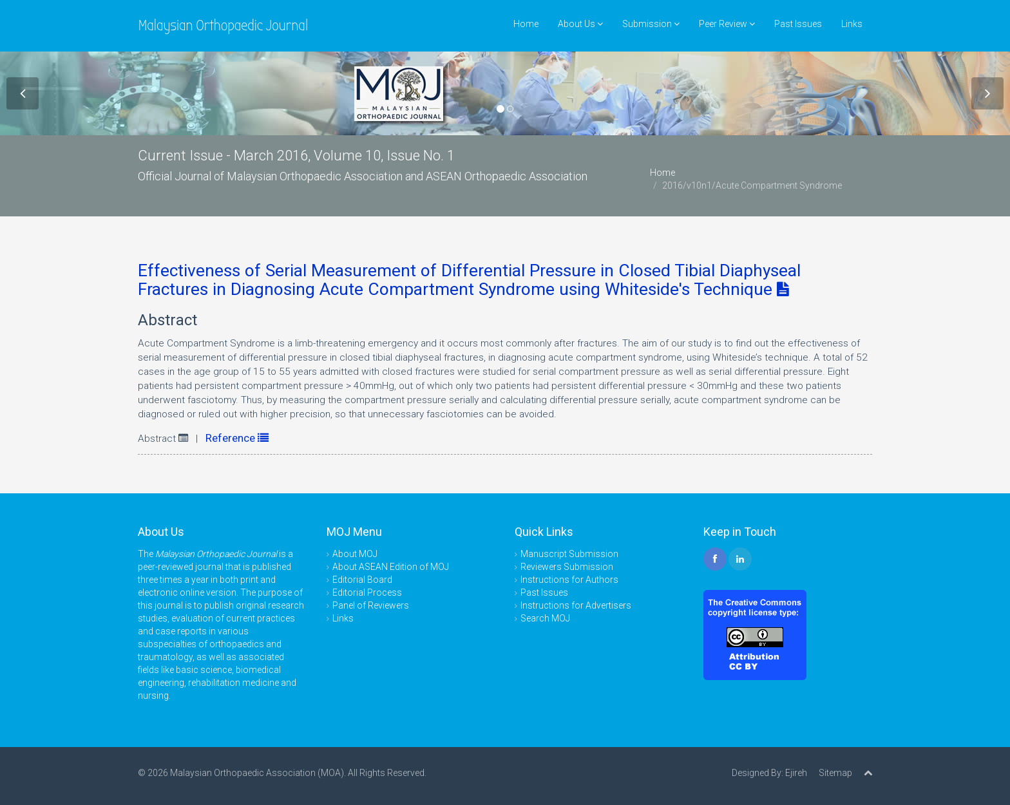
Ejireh (796, 773)
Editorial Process (367, 592)
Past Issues (798, 24)
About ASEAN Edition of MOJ (390, 567)
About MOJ (354, 554)
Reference (237, 437)
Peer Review (727, 24)
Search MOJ (545, 618)
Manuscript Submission (569, 554)
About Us (580, 24)
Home (525, 24)
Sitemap (835, 773)
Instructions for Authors (569, 579)
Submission (651, 24)
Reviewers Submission (566, 567)
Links (851, 24)
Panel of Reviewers (370, 605)
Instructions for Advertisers (575, 605)
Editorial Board (362, 579)
